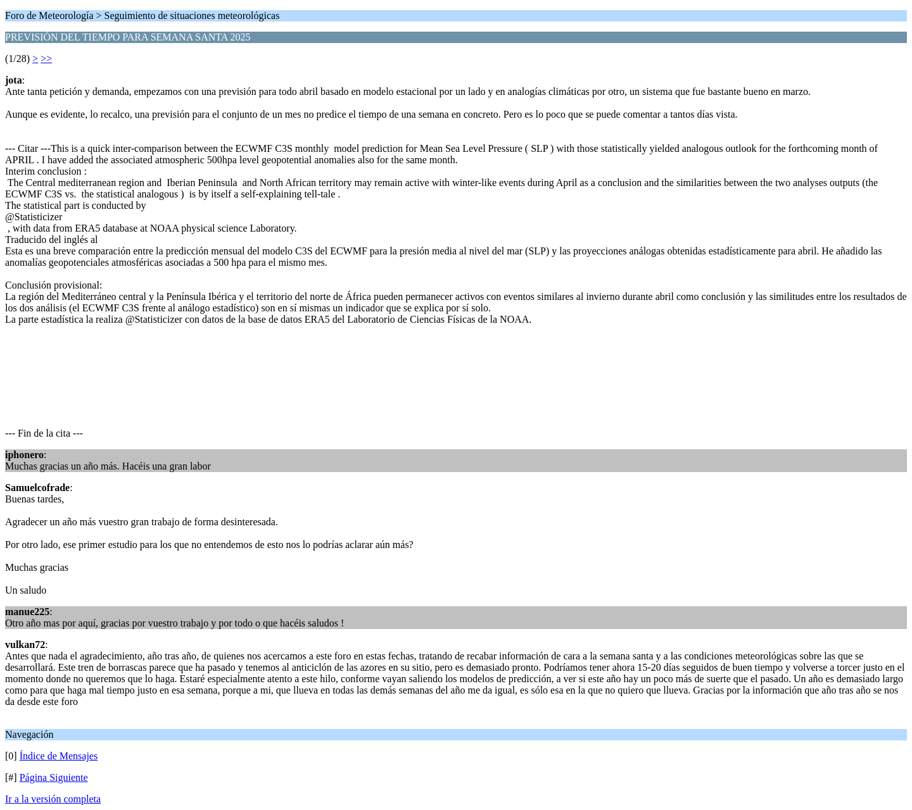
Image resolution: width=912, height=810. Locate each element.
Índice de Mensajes (59, 756)
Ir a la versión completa (53, 799)
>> (46, 58)
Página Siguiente (54, 777)
